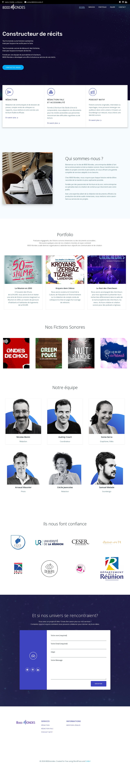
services (91, 7)
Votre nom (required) (78, 637)
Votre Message (78, 670)
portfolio (102, 7)
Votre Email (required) (78, 646)
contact (122, 7)
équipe (112, 7)
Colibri (87, 764)
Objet (78, 654)
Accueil (82, 7)
